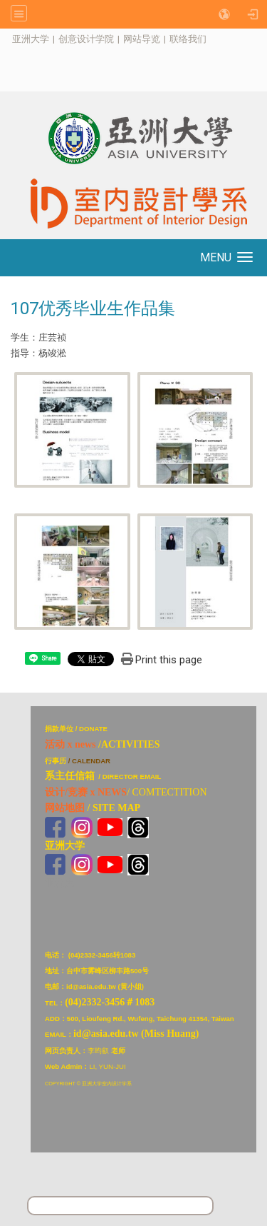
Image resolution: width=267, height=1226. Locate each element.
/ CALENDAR (89, 761)
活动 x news (70, 744)
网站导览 (141, 39)
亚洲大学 (30, 39)
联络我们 (187, 39)
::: (4, 39)
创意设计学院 (86, 39)
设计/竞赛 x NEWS (86, 792)
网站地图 (65, 808)
